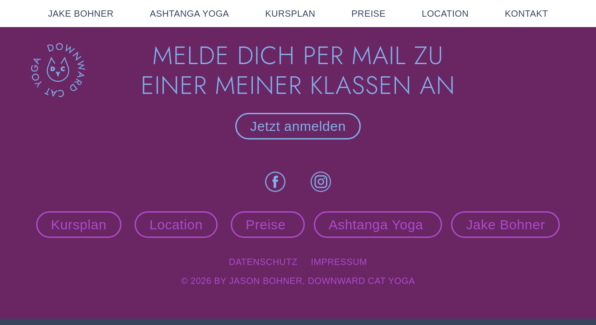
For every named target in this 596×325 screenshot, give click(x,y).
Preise (268, 224)
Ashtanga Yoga (378, 224)
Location (176, 224)
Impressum (339, 262)
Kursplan (79, 224)
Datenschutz (270, 262)
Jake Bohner (505, 224)
